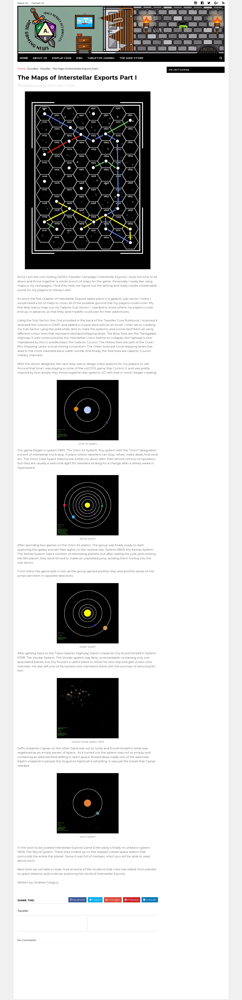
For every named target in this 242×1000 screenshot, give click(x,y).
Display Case (61, 58)
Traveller (45, 68)
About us (40, 58)
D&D (79, 58)
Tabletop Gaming (101, 58)
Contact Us (37, 3)
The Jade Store (131, 58)
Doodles (32, 68)
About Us (22, 3)
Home (24, 58)
